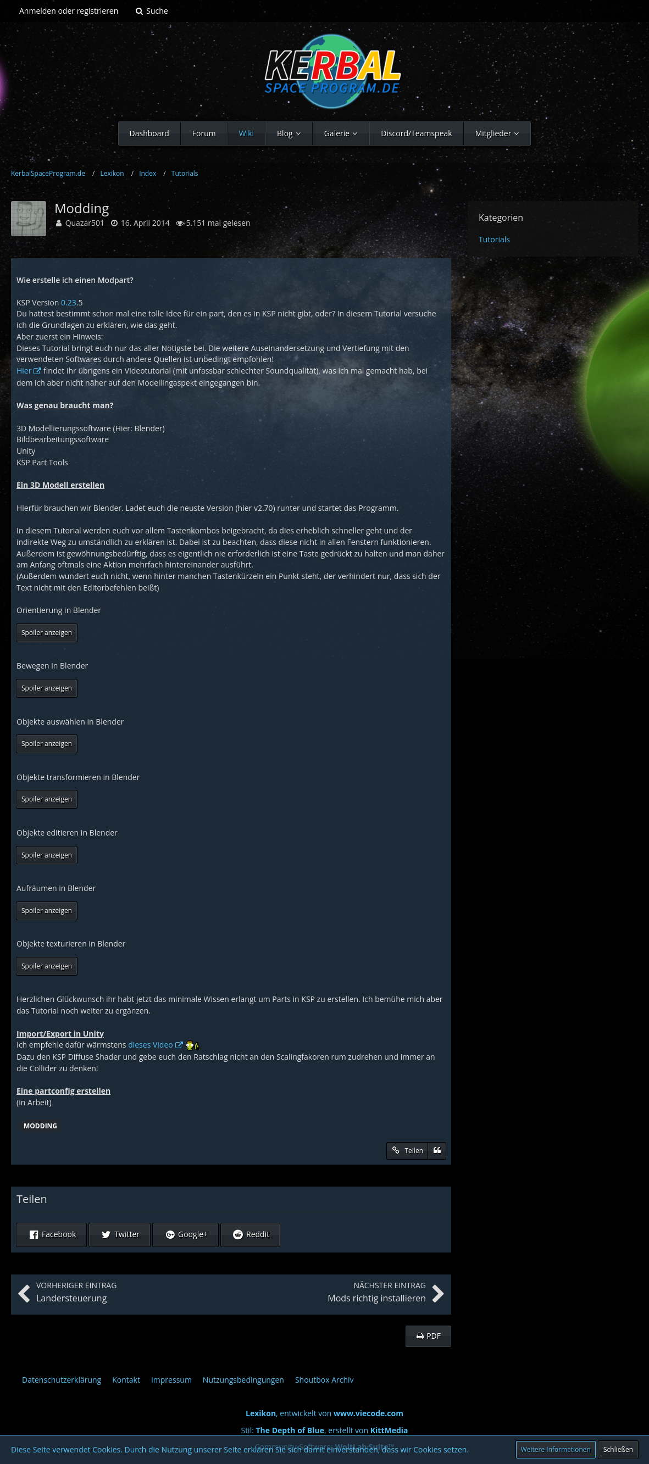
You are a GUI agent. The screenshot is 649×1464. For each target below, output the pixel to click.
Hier (23, 370)
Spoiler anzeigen (46, 632)
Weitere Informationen (556, 1449)
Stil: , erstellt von (324, 1430)
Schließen (618, 1449)
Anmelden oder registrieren (68, 10)
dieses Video (150, 1044)
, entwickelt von (324, 1413)
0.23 (68, 302)
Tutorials (494, 239)
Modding (40, 1126)
